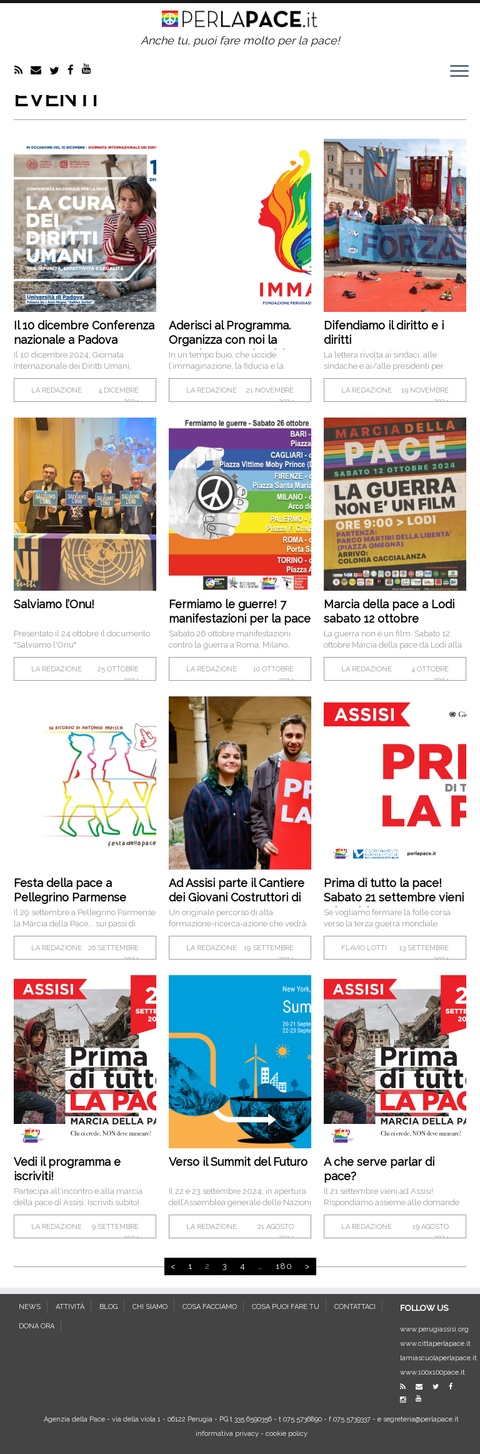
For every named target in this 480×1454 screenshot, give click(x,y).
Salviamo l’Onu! (54, 604)
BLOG (108, 1307)
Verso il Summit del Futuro (238, 1161)
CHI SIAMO (150, 1307)
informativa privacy (227, 1434)
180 (284, 1266)
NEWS (30, 1307)
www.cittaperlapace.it (435, 1344)
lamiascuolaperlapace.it (438, 1358)
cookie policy (287, 1434)
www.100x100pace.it (432, 1372)
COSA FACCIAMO (209, 1307)
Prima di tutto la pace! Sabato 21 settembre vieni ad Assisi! (394, 897)
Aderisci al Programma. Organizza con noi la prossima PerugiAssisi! (230, 340)
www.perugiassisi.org (434, 1329)
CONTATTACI (355, 1307)
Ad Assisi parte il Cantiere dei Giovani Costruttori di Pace (236, 897)
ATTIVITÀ (70, 1307)
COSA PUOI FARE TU (285, 1307)
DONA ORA (36, 1326)
